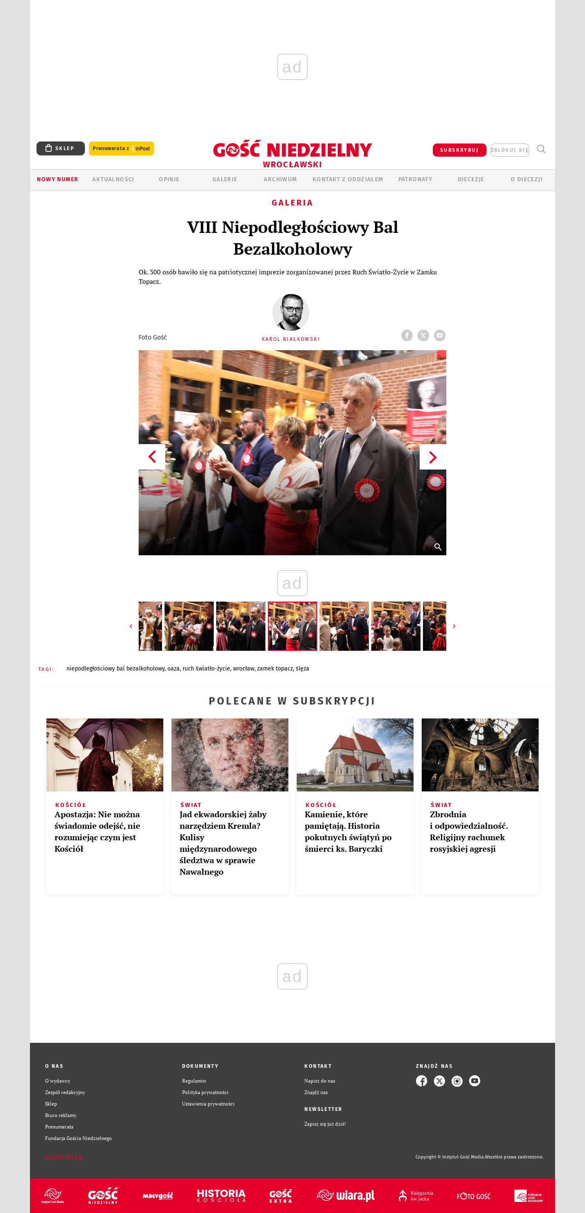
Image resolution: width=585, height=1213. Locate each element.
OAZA (173, 668)
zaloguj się (510, 150)
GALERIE (225, 179)
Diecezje (471, 179)
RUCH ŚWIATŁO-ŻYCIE (206, 668)
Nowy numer (57, 179)
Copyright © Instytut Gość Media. (450, 1157)
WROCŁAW (243, 668)
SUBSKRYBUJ (459, 150)
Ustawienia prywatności (208, 1104)
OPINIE (169, 179)
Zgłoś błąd (64, 1157)
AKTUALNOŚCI (113, 179)
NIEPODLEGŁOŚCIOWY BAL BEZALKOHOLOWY (115, 668)
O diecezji (527, 179)
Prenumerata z (121, 148)
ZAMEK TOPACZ (275, 668)
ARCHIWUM (280, 179)
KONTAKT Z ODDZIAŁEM (348, 179)
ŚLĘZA (302, 668)
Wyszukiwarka (540, 149)
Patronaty (415, 179)
